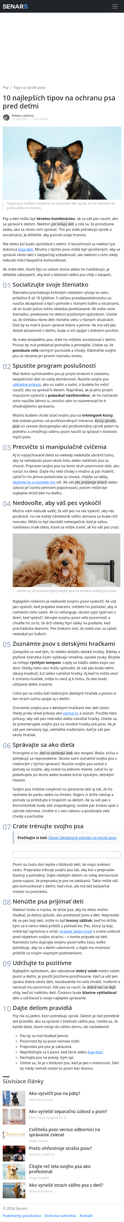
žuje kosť (95, 1052)
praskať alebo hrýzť (76, 931)
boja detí (25, 249)
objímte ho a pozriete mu (34, 482)
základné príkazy (27, 384)
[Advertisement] (62, 46)
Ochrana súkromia (60, 1215)
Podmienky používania (22, 1215)
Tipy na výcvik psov (29, 87)
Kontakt (86, 1215)
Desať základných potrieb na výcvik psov (82, 837)
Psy (6, 87)
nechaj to (71, 713)
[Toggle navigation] (115, 6)
